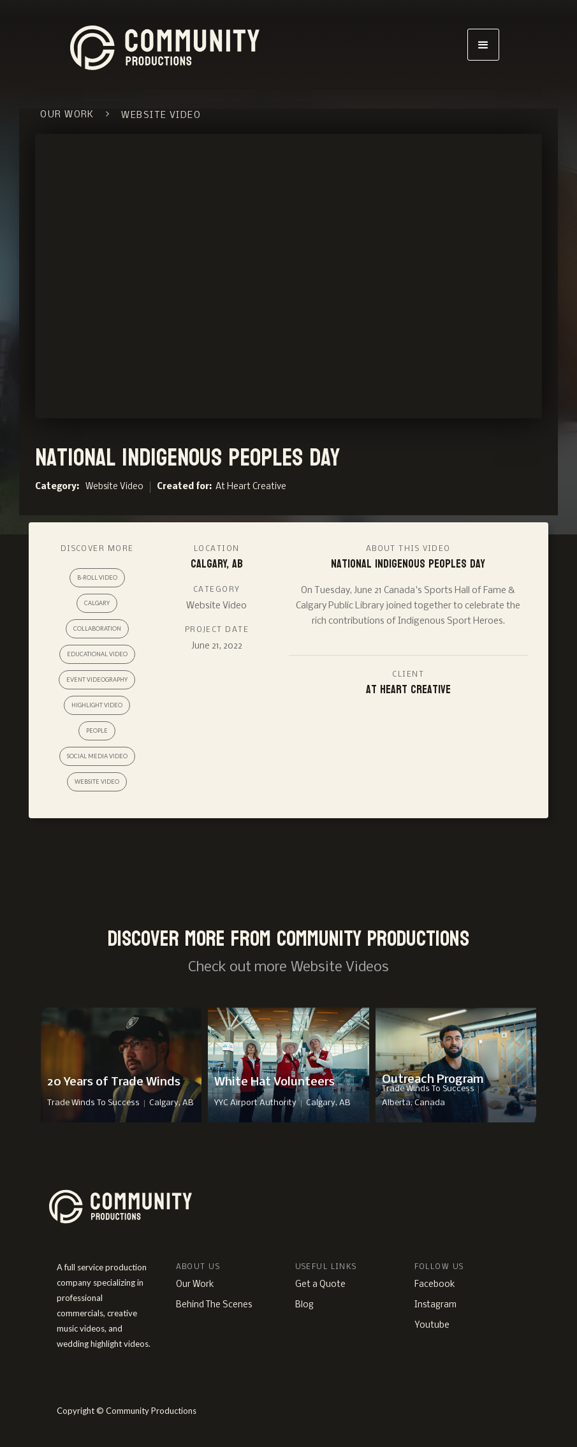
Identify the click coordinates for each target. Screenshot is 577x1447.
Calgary (97, 602)
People (97, 730)
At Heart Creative (250, 487)
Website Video (114, 487)
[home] (234, 44)
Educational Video (97, 653)
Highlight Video (96, 705)
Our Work (195, 1284)
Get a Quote (320, 1284)
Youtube (431, 1325)
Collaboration (97, 628)
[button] (483, 45)
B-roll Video (97, 577)
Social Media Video (97, 756)
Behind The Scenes (214, 1305)
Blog (304, 1305)
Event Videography (97, 679)
